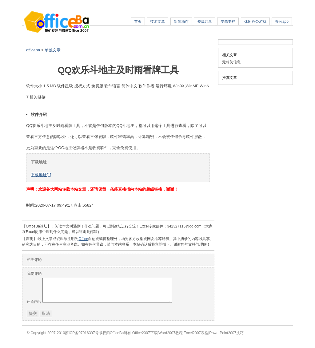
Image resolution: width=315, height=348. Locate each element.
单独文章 (53, 50)
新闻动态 (181, 21)
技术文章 (157, 21)
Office (83, 239)
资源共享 (204, 21)
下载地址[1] (41, 174)
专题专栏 (228, 21)
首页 (138, 21)
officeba (33, 50)
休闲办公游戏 (255, 21)
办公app (282, 21)
